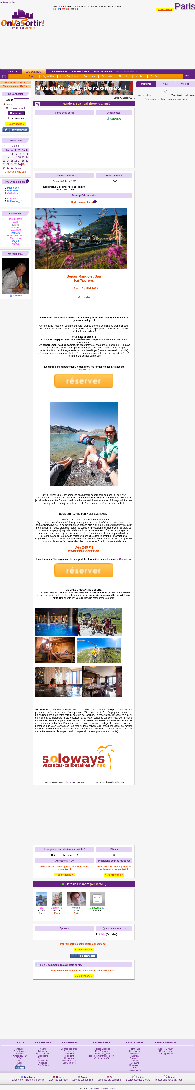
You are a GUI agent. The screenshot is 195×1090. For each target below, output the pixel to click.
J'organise (135, 1058)
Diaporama (90, 76)
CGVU (20, 1058)
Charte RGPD (20, 1056)
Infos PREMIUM (165, 1049)
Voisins (185, 84)
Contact (20, 1065)
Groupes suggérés (102, 1053)
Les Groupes (80, 71)
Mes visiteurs (165, 1051)
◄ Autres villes (7, 2)
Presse (20, 1060)
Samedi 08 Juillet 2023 (64, 181)
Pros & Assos (19, 1051)
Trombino (69, 1053)
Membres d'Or (69, 1060)
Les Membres (59, 71)
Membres (146, 84)
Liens (19, 1063)
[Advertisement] (124, 39)
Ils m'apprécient (165, 1053)
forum (192, 95)
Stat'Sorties (156, 76)
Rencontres (134, 1065)
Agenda (135, 1056)
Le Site (12, 71)
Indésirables (135, 1070)
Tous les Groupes (101, 1049)
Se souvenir (18, 118)
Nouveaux (69, 1058)
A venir (32, 76)
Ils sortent (69, 1056)
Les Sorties (33, 71)
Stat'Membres (69, 1063)
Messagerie (134, 1051)
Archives (139, 76)
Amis (165, 84)
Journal (134, 1060)
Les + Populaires (69, 76)
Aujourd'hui (48, 76)
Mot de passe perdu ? (15, 108)
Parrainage (135, 1049)
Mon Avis (135, 1063)
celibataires (68, 782)
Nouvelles (124, 76)
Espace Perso (102, 71)
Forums (20, 1053)
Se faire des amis (69, 1049)
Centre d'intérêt (101, 1058)
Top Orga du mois (15, 181)
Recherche (107, 76)
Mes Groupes (101, 1051)
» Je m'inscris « (165, 9)
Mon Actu (134, 1053)
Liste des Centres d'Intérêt (101, 1056)
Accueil (19, 1049)
